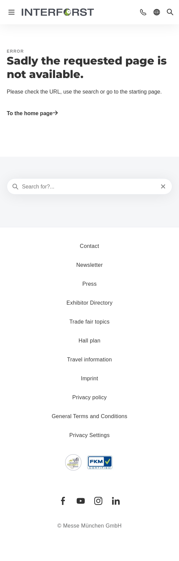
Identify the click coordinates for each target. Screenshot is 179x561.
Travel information (89, 359)
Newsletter (89, 265)
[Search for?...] (89, 187)
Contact (89, 246)
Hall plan (90, 340)
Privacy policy (89, 397)
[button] (143, 12)
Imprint (89, 378)
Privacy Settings (89, 435)
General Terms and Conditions (89, 416)
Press (89, 284)
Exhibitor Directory (89, 303)
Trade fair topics (89, 322)
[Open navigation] (11, 12)
